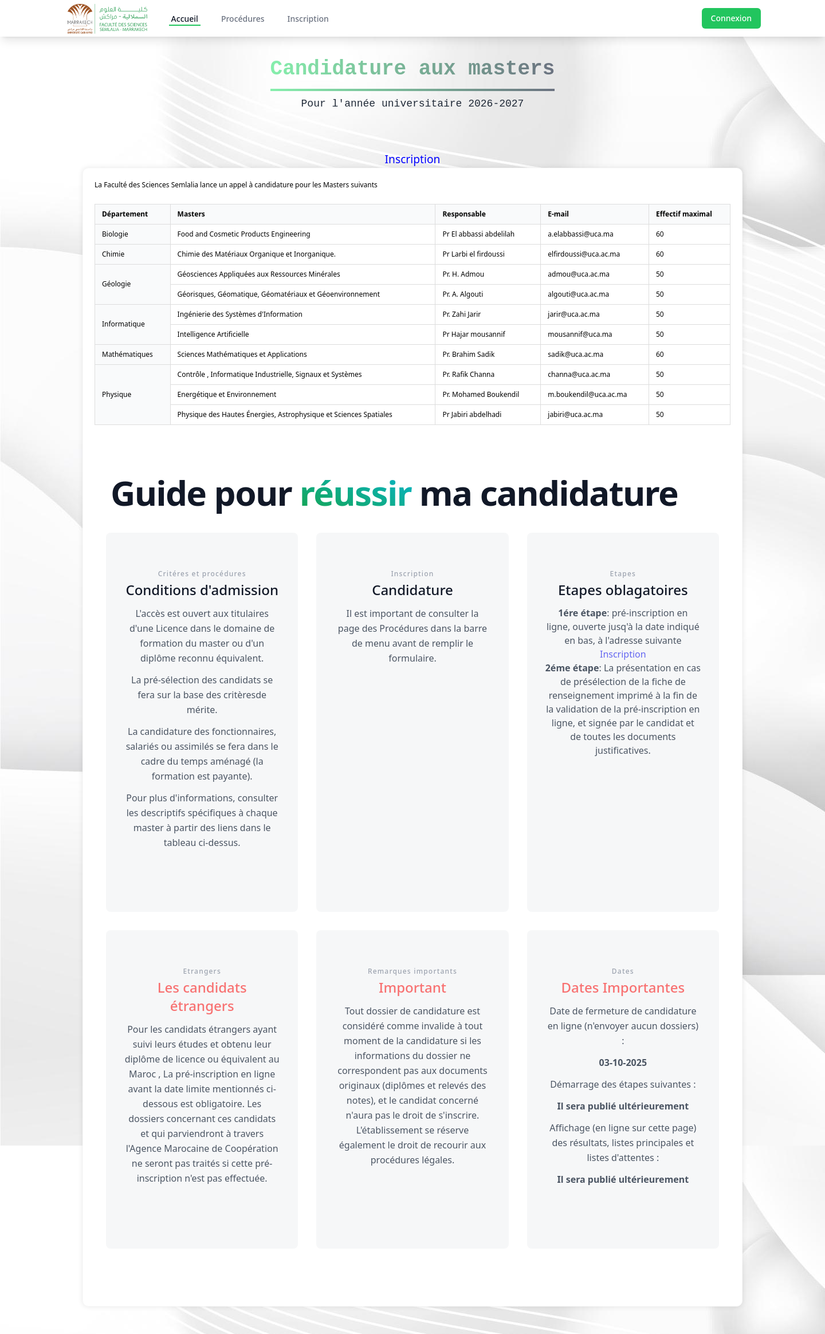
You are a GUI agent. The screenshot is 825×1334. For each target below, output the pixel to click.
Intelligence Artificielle (213, 334)
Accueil (184, 18)
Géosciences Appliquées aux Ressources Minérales (259, 274)
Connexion (731, 18)
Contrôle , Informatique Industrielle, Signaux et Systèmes (270, 374)
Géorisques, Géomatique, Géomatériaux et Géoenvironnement (279, 294)
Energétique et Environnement (227, 394)
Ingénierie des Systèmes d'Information (240, 314)
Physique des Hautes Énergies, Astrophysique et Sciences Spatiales (285, 414)
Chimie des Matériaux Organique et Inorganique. (257, 254)
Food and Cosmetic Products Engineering (244, 234)
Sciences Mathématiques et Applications (242, 354)
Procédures (243, 18)
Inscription (307, 18)
